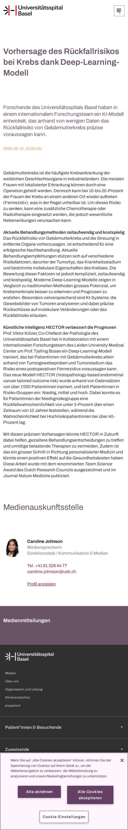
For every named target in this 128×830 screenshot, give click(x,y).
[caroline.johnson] (51, 571)
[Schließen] (122, 760)
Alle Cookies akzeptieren (90, 795)
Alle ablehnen (39, 792)
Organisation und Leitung (24, 689)
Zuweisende (17, 749)
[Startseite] (33, 10)
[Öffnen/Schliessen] (119, 10)
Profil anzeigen (41, 584)
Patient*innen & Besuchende (33, 727)
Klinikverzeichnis (17, 697)
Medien (10, 673)
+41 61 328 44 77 (51, 565)
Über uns (12, 681)
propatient (12, 705)
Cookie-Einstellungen (64, 817)
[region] (64, 791)
